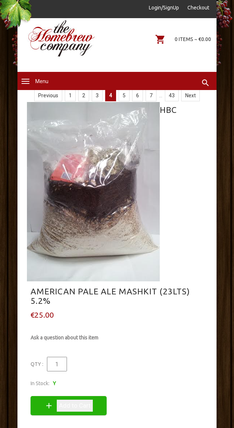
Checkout (198, 8)
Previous (48, 95)
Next (190, 95)
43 (172, 95)
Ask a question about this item (64, 338)
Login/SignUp (164, 8)
